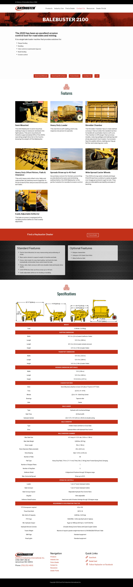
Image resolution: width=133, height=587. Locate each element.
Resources (53, 568)
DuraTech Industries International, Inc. (30, 558)
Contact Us (87, 76)
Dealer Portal (54, 571)
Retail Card (93, 561)
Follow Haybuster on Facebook (99, 564)
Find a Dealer (74, 76)
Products (53, 557)
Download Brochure (59, 76)
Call (97, 76)
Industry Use (54, 559)
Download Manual (41, 76)
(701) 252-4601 (27, 565)
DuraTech (92, 558)
